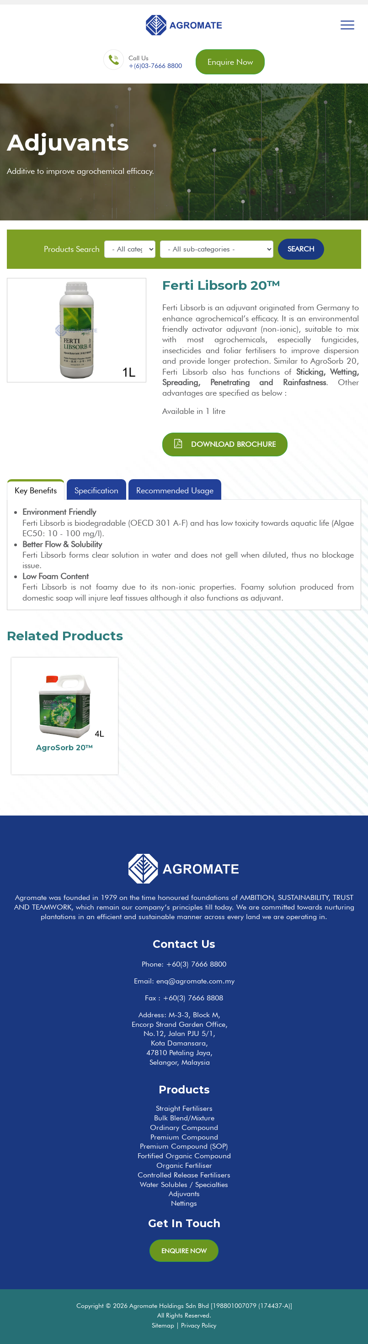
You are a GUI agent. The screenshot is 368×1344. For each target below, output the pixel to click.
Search (301, 249)
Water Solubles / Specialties (184, 1184)
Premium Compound (184, 1137)
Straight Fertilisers (184, 1108)
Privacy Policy (198, 1325)
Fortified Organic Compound (184, 1155)
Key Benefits (36, 490)
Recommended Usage (174, 490)
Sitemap (163, 1325)
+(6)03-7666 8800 (155, 65)
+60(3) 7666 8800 (196, 964)
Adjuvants (184, 1193)
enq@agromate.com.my (195, 981)
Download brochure (225, 444)
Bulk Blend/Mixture (184, 1118)
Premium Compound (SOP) (184, 1146)
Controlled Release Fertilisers (184, 1175)
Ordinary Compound (184, 1127)
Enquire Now (230, 62)
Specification (96, 490)
